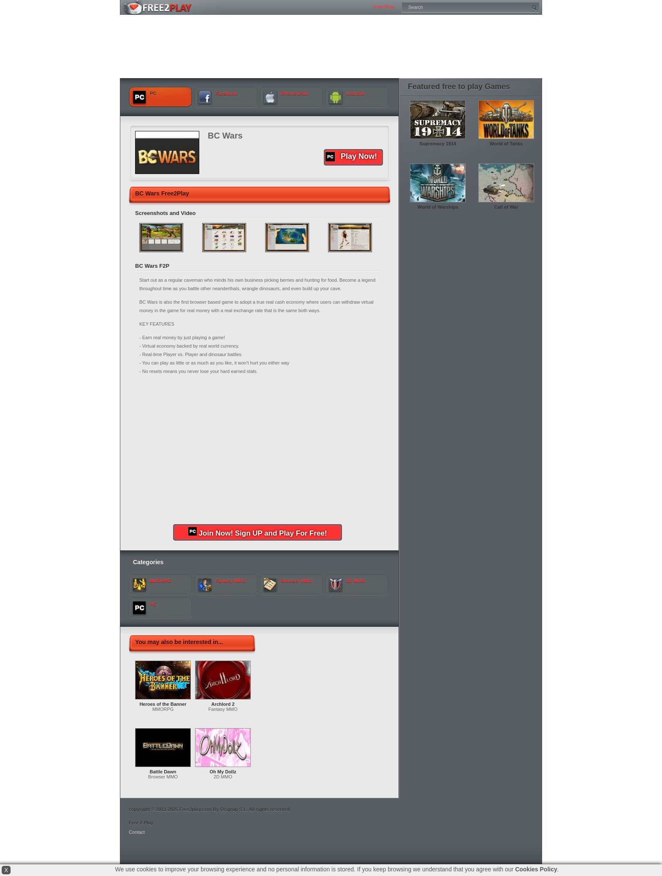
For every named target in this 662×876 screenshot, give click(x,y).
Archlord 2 (222, 704)
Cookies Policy (536, 869)
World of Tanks (506, 143)
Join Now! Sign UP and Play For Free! (257, 532)
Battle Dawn (163, 771)
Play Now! (351, 156)
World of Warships (438, 206)
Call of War (506, 206)
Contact (137, 832)
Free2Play (384, 6)
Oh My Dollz (223, 771)
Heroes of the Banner (162, 704)
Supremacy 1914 (438, 143)
